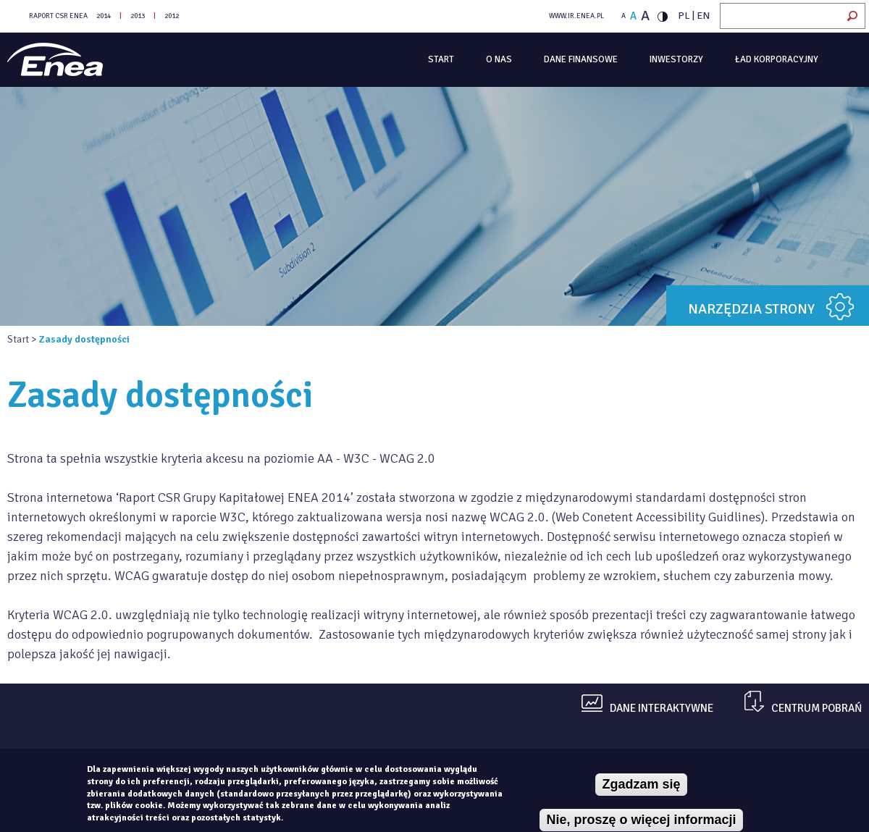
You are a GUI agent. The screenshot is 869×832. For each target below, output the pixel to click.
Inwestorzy (676, 59)
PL (684, 15)
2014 (103, 16)
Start (441, 59)
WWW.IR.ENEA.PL (576, 16)
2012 (171, 16)
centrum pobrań (816, 708)
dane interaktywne (661, 708)
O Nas (499, 59)
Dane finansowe (581, 59)
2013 (137, 16)
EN (703, 15)
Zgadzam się (641, 784)
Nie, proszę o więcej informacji (641, 819)
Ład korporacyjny (776, 59)
